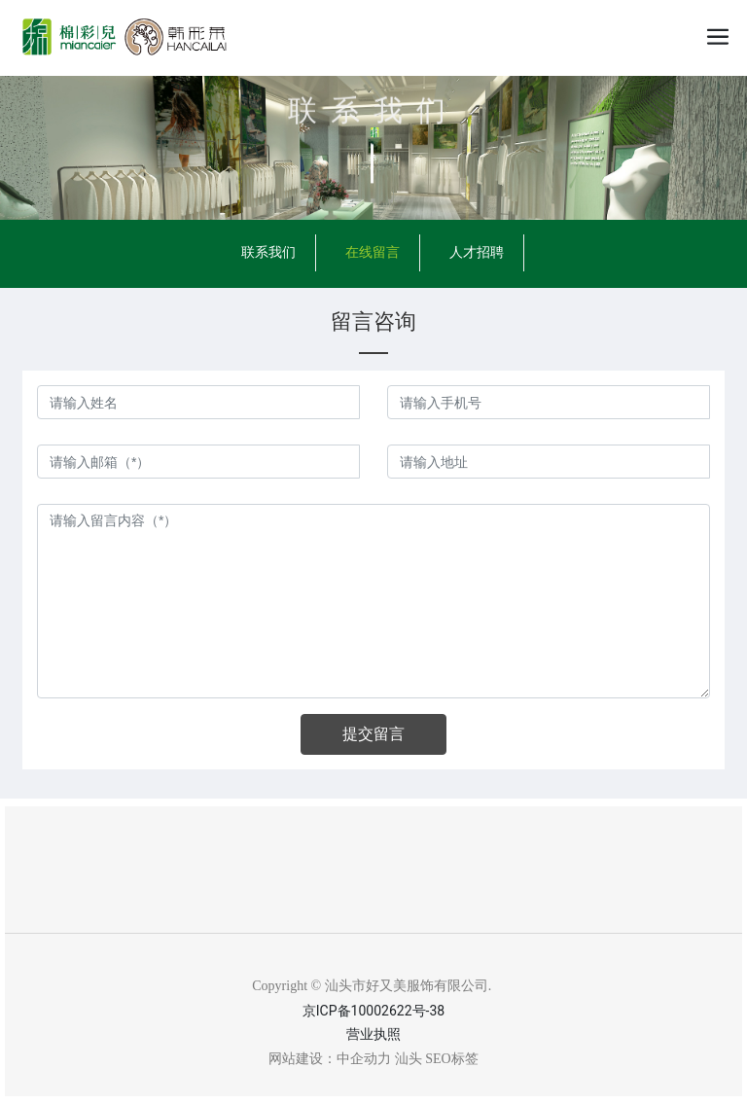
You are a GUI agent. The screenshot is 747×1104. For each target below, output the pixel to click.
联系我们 (373, 108)
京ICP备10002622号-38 (373, 1010)
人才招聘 (476, 252)
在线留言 (372, 252)
